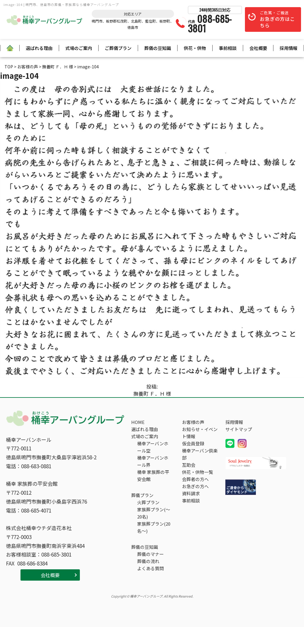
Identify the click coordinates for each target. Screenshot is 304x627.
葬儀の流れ (148, 561)
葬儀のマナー (150, 554)
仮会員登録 (193, 443)
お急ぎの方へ (195, 486)
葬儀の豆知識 (157, 48)
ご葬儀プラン (118, 48)
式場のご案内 (78, 48)
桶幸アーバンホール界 (152, 461)
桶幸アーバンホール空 (152, 447)
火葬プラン (148, 502)
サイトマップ (238, 429)
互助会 (188, 465)
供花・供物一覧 (197, 472)
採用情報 (288, 48)
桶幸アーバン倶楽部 (200, 454)
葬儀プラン (142, 495)
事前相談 (228, 48)
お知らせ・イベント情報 (200, 432)
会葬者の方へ (195, 479)
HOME (138, 422)
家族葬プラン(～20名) (153, 513)
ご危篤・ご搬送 (277, 19)
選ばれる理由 (39, 48)
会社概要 (258, 48)
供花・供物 (195, 48)
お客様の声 (193, 422)
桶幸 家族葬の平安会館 (153, 475)
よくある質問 (150, 568)
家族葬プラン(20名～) (153, 527)
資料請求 (191, 493)
